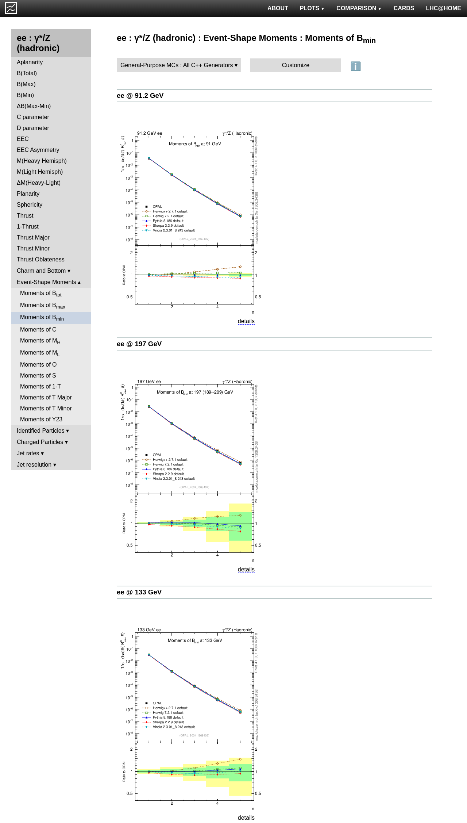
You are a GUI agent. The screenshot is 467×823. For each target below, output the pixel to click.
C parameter (33, 117)
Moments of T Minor (46, 408)
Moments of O (38, 364)
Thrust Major (33, 237)
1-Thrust (28, 226)
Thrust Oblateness (41, 259)
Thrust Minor (33, 248)
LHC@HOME (443, 8)
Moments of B (41, 294)
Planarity (28, 194)
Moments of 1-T (40, 386)
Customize (296, 65)
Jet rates (28, 453)
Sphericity (29, 205)
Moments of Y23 (41, 419)
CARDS (404, 8)
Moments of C (38, 329)
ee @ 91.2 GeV (140, 95)
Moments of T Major (46, 397)
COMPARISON (359, 8)
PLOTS (312, 8)
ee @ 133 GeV (139, 592)
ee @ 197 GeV (139, 344)
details (246, 321)
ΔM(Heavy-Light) (39, 183)
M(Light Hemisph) (40, 172)
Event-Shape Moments (46, 282)
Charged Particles (40, 442)
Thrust (25, 216)
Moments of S (38, 375)
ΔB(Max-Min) (34, 106)
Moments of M (40, 341)
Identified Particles (41, 431)
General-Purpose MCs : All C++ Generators (176, 65)
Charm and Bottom (41, 271)
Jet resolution (34, 465)
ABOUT (277, 8)
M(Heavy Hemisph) (42, 161)
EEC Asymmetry (38, 150)
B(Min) (25, 95)
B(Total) (27, 73)
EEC (23, 139)
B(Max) (26, 84)
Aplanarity (30, 62)
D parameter (33, 128)
